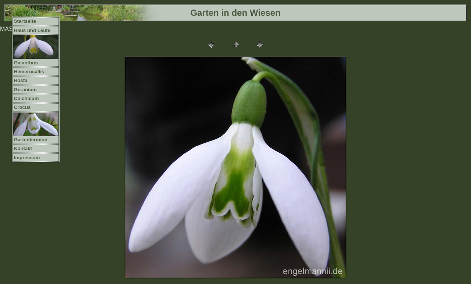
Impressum (27, 157)
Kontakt (23, 148)
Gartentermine (30, 139)
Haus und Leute (32, 30)
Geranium (25, 89)
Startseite (25, 21)
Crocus (22, 107)
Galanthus (26, 62)
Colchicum (26, 98)
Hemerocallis (29, 71)
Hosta (21, 80)
